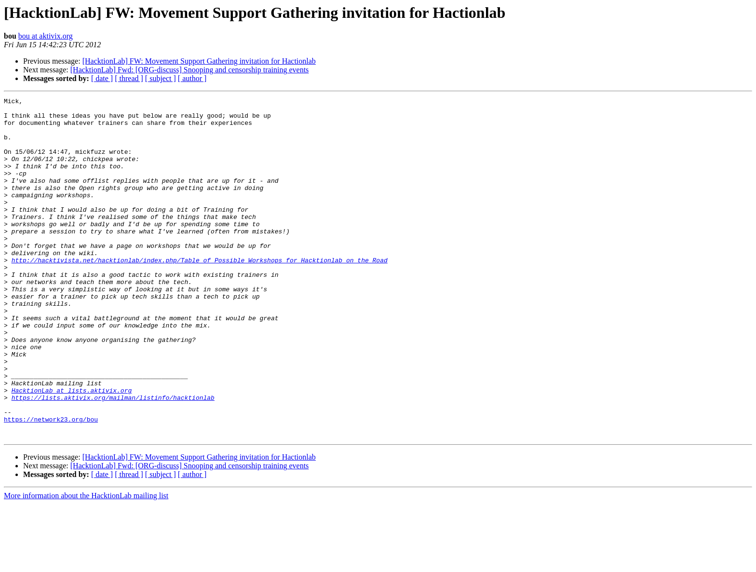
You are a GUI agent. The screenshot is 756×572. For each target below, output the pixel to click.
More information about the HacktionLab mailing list (86, 563)
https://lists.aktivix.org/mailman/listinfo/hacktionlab (113, 458)
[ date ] (102, 78)
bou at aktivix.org (45, 36)
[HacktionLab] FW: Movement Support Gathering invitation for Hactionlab (199, 61)
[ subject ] (160, 78)
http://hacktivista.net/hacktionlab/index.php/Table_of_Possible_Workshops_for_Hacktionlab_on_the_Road (200, 293)
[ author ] (192, 78)
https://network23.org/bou (51, 484)
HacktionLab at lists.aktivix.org (72, 449)
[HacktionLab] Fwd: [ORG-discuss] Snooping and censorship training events (189, 70)
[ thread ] (129, 78)
